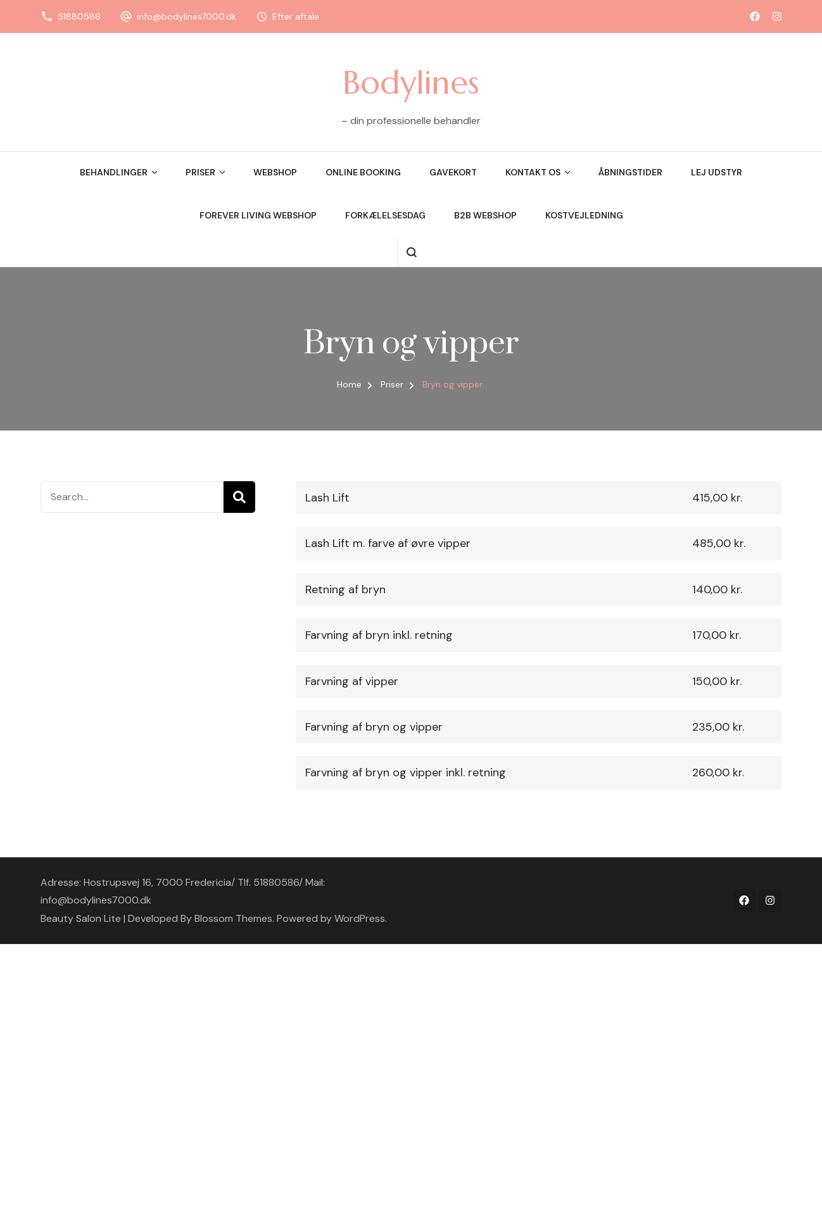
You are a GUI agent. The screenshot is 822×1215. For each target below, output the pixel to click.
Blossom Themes (233, 918)
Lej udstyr (716, 172)
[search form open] (411, 252)
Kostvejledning (584, 215)
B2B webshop (485, 215)
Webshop (275, 172)
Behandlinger (114, 172)
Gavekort (453, 172)
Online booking (363, 172)
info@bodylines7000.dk (186, 16)
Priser (200, 172)
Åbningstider (630, 172)
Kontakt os (532, 172)
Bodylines (411, 82)
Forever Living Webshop (258, 215)
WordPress (359, 918)
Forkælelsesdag (385, 215)
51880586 (79, 16)
